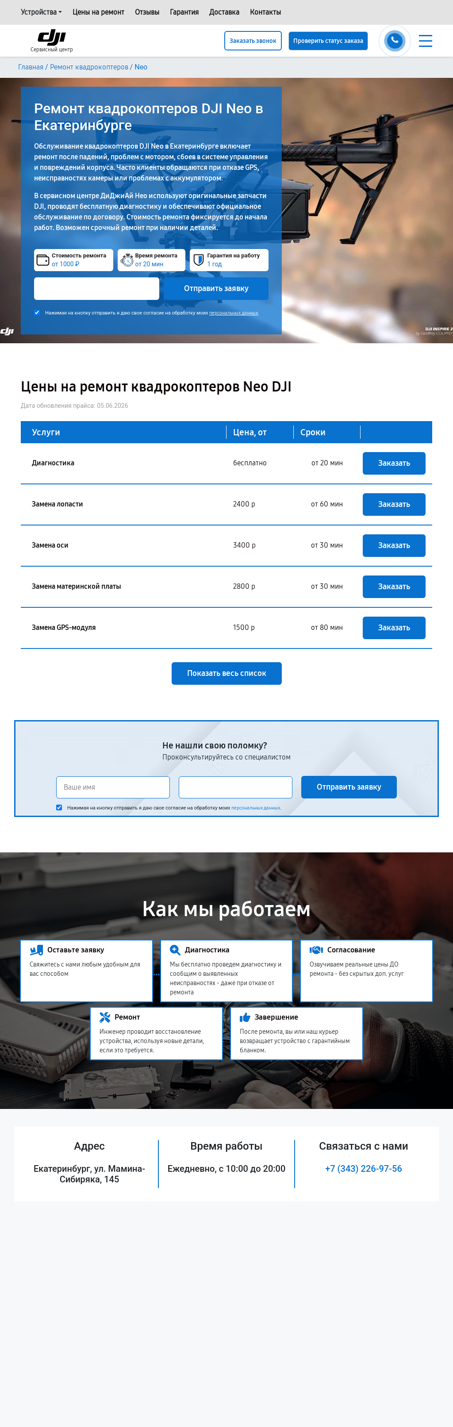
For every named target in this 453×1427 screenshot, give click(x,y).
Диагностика (53, 463)
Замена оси (50, 545)
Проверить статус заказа (328, 41)
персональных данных (233, 313)
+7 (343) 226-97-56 (363, 1168)
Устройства (39, 12)
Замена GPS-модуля (64, 627)
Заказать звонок (253, 41)
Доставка (224, 12)
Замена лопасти (57, 504)
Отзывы (147, 12)
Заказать (394, 463)
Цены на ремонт (98, 12)
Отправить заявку (216, 288)
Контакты (265, 12)
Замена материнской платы (76, 586)
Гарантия (184, 12)
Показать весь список (226, 673)
